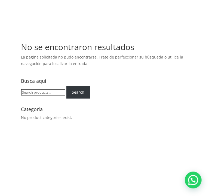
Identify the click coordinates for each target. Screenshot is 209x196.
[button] (195, 186)
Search (78, 92)
